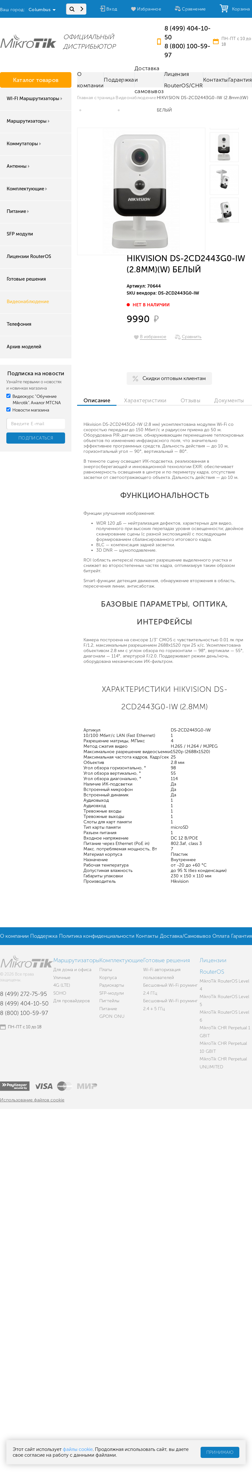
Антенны (19, 166)
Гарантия (240, 80)
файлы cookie (78, 1449)
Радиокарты (111, 985)
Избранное (149, 9)
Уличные (61, 977)
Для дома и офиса (72, 969)
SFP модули (20, 234)
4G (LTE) (61, 985)
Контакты (215, 80)
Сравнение (194, 9)
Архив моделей (24, 347)
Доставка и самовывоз (149, 79)
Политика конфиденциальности (96, 936)
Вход (111, 9)
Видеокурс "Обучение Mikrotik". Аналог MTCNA (33, 399)
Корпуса (108, 977)
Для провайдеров (71, 1001)
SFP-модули (111, 993)
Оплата (220, 936)
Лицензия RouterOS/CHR (183, 79)
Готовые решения (26, 279)
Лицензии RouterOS (29, 256)
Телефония (19, 324)
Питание (18, 211)
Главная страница (96, 97)
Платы (105, 969)
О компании (90, 79)
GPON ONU (111, 1016)
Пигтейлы (109, 1001)
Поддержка (119, 80)
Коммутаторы (24, 143)
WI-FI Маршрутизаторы (35, 98)
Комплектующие (27, 189)
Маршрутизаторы (29, 121)
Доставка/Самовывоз (185, 936)
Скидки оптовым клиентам (174, 378)
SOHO (59, 993)
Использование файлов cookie (32, 1100)
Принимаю (220, 1452)
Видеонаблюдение (28, 301)
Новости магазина (27, 410)
